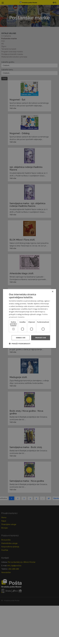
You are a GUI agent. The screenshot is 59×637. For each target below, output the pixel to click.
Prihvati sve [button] (40, 338)
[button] (19, 343)
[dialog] (29, 318)
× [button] (52, 291)
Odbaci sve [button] (20, 338)
